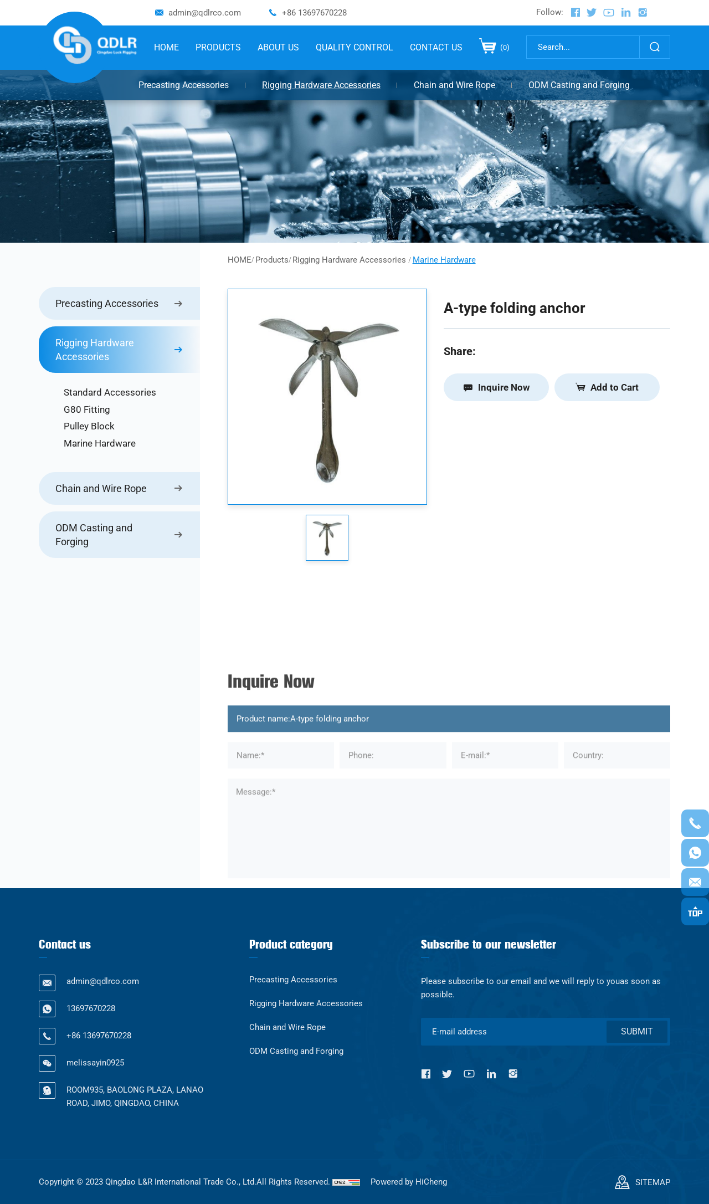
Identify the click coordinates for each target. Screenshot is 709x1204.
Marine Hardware (100, 443)
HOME (166, 47)
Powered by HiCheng (409, 1182)
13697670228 (90, 1008)
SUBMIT (637, 1031)
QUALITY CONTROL (354, 47)
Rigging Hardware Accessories (321, 85)
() (504, 47)
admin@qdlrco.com (204, 13)
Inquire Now (504, 387)
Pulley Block (89, 426)
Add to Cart (614, 387)
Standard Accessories (110, 392)
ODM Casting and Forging (579, 85)
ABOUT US (278, 47)
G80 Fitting (87, 409)
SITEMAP (652, 1182)
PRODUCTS (218, 47)
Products (272, 260)
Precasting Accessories (183, 85)
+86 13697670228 (314, 13)
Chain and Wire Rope (454, 85)
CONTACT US (436, 47)
